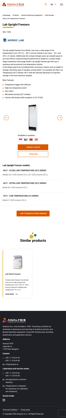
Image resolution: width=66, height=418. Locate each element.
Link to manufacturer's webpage (33, 213)
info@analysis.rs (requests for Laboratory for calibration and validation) (16, 389)
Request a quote (33, 147)
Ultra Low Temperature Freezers (14, 18)
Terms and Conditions (10, 409)
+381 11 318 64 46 (12, 358)
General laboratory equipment (31, 15)
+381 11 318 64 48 (12, 361)
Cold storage (49, 15)
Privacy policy (25, 409)
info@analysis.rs (11, 364)
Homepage (6, 15)
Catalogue (33, 154)
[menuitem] (53, 4)
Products (16, 15)
